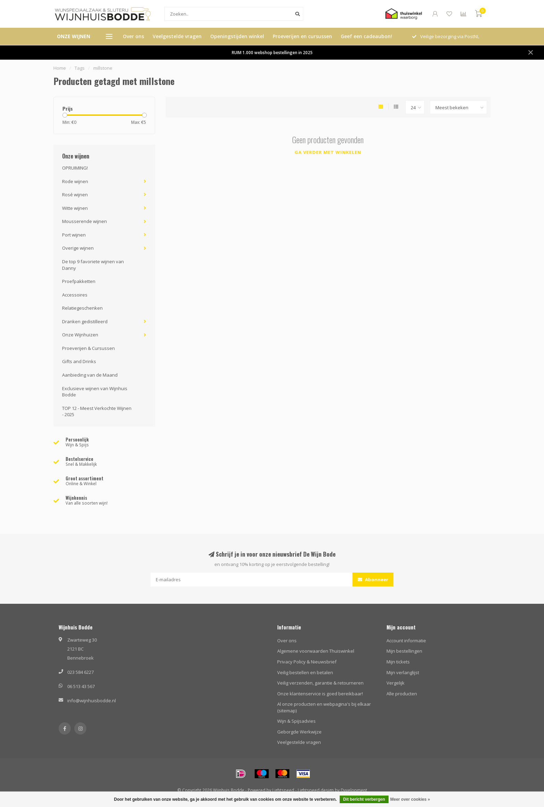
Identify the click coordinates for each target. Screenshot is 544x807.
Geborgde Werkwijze (299, 732)
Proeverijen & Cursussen (88, 348)
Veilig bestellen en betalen (305, 672)
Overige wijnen (78, 248)
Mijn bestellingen (404, 651)
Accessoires (74, 295)
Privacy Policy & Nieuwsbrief (307, 662)
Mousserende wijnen (84, 221)
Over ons (133, 36)
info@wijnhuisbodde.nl (91, 700)
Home (59, 68)
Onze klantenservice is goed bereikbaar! (320, 693)
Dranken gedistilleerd (85, 321)
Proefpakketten (78, 281)
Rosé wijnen (75, 194)
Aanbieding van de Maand (90, 375)
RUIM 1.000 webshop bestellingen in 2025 (272, 52)
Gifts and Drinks (79, 361)
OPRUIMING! (75, 168)
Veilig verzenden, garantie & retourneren (320, 683)
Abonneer (373, 579)
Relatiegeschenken (82, 308)
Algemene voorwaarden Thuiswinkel (315, 651)
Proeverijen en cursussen (302, 36)
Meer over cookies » (410, 799)
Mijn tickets (398, 662)
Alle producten (401, 693)
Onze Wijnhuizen (80, 335)
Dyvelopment (354, 790)
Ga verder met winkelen (328, 152)
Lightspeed (283, 790)
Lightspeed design (316, 790)
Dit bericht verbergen (364, 799)
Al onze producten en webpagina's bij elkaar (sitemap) (324, 707)
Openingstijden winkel (237, 36)
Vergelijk (395, 683)
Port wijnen (74, 235)
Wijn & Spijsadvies (296, 721)
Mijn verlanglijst (402, 672)
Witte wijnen (75, 208)
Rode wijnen (75, 181)
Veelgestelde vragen (177, 36)
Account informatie (406, 640)
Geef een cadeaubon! (366, 36)
